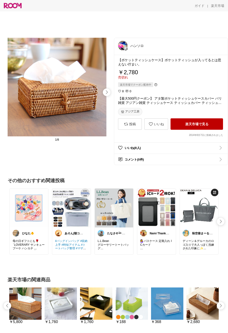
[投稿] (130, 124)
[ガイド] (199, 6)
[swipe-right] (106, 92)
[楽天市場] (217, 6)
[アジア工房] (130, 112)
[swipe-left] (7, 306)
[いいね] (156, 124)
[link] (29, 208)
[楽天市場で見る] (197, 124)
